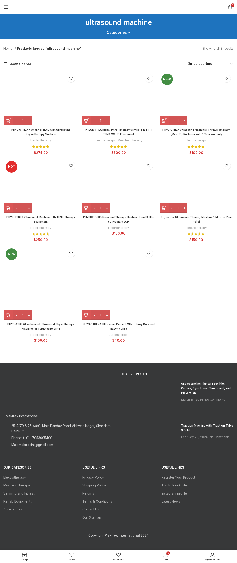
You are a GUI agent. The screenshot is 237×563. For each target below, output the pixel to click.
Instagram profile (174, 493)
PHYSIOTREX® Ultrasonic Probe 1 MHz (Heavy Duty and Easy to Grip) (118, 327)
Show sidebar (20, 64)
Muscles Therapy (130, 140)
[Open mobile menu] (5, 7)
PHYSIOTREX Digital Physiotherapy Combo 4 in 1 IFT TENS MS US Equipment (118, 132)
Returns (88, 493)
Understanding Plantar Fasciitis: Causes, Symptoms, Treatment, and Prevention (206, 387)
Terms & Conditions (97, 501)
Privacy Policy (93, 477)
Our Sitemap (91, 517)
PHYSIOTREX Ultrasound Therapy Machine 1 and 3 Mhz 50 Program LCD (118, 220)
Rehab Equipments (17, 501)
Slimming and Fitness (19, 493)
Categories (117, 32)
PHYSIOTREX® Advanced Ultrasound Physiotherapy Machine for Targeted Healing (40, 327)
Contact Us (90, 509)
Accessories (118, 336)
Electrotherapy (40, 140)
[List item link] (59, 437)
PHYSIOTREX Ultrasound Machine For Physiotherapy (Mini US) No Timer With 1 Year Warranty (196, 132)
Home (8, 48)
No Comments (215, 399)
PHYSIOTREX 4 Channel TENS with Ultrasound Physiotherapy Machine (40, 132)
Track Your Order (175, 485)
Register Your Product (178, 477)
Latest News (171, 501)
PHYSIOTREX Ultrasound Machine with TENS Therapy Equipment (40, 220)
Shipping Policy (94, 485)
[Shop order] (210, 64)
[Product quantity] (22, 121)
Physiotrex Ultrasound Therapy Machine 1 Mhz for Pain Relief (196, 220)
